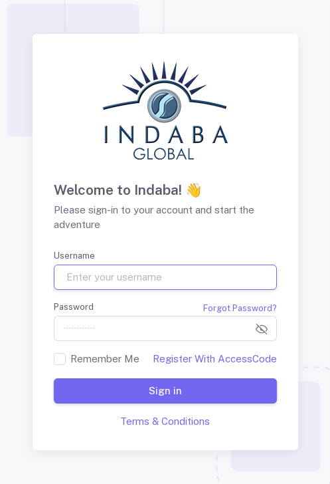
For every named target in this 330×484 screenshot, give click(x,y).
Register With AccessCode (215, 358)
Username (74, 256)
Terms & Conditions (165, 421)
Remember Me (104, 358)
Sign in (164, 390)
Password (74, 307)
